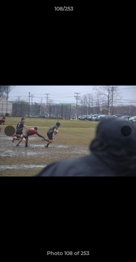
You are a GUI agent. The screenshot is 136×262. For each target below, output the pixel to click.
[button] (110, 10)
